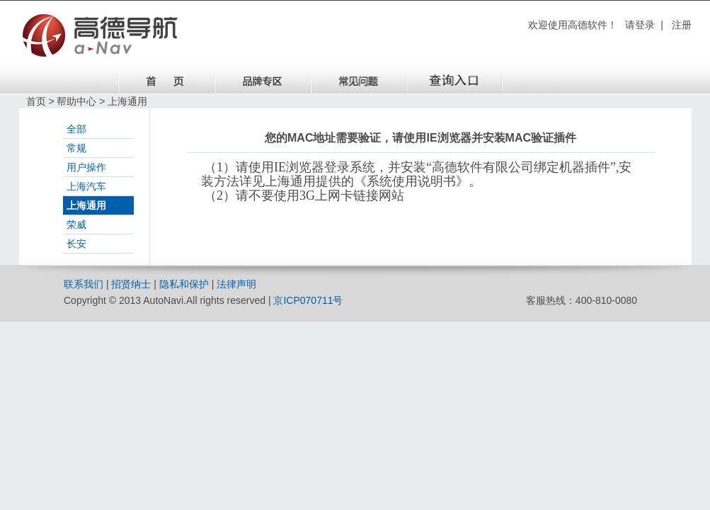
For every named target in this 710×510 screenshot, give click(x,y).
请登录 (640, 24)
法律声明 (236, 284)
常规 (76, 148)
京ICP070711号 (308, 300)
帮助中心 (76, 101)
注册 (682, 24)
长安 (76, 243)
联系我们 (83, 284)
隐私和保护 (184, 284)
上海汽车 (86, 186)
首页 (36, 101)
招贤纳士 (131, 284)
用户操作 (86, 167)
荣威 (76, 224)
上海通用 (86, 205)
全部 (76, 129)
